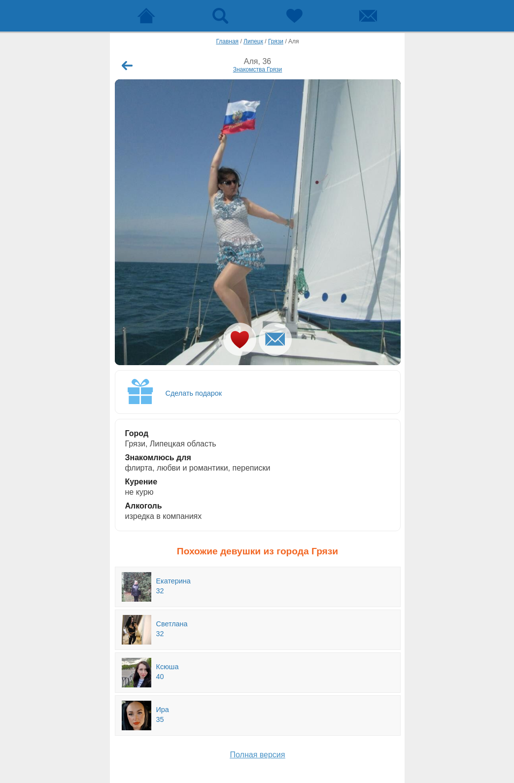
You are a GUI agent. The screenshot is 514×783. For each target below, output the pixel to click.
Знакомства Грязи (257, 69)
